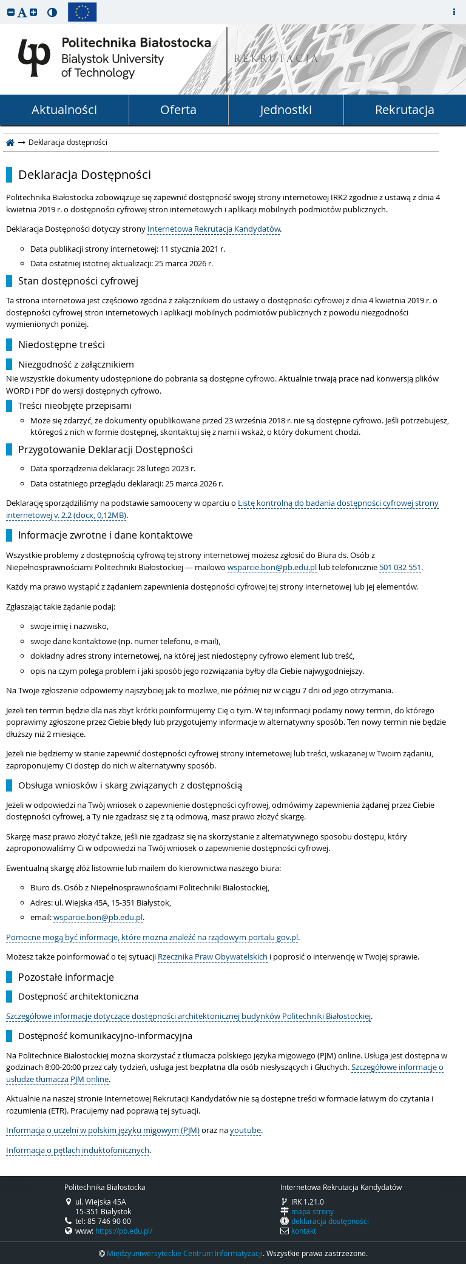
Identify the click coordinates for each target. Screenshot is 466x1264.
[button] (11, 12)
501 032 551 (400, 567)
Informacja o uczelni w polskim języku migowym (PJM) (103, 1129)
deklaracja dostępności (330, 1221)
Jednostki (286, 109)
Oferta (178, 109)
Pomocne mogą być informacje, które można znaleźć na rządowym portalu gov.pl (152, 937)
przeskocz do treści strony (3, 3)
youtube (245, 1129)
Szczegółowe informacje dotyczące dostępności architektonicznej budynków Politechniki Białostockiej (188, 1015)
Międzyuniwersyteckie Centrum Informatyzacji (185, 1253)
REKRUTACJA (277, 59)
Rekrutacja (404, 109)
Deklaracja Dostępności (84, 175)
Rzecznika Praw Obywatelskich (213, 956)
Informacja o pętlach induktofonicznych (77, 1150)
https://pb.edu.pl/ (123, 1230)
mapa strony (312, 1211)
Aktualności (64, 109)
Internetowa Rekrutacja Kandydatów (213, 228)
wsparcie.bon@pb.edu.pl (272, 567)
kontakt (303, 1230)
